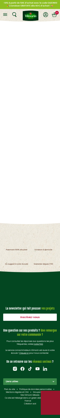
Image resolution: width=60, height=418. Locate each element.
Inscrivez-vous (30, 317)
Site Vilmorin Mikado (30, 395)
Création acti (30, 404)
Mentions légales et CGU (17, 392)
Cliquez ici (24, 353)
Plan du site (9, 389)
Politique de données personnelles (35, 389)
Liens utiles (30, 381)
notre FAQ (38, 344)
